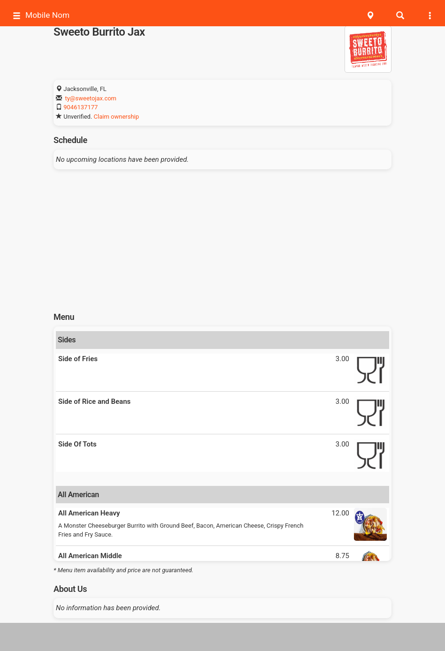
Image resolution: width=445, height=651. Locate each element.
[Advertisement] (222, 237)
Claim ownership (116, 116)
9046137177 (80, 107)
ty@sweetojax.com (90, 98)
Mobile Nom (41, 15)
